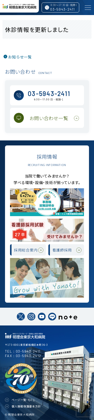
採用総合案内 (26, 250)
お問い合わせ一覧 (49, 118)
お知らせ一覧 (20, 56)
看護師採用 (62, 250)
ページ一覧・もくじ (24, 400)
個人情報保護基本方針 (26, 406)
